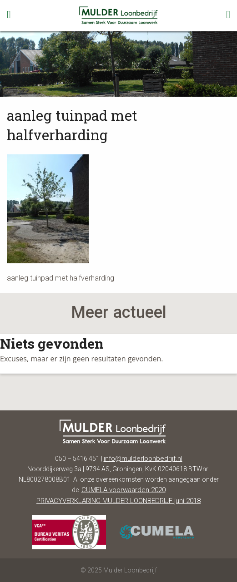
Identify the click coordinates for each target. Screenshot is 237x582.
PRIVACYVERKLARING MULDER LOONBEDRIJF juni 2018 (118, 501)
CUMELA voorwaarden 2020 (123, 490)
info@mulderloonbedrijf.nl (143, 458)
